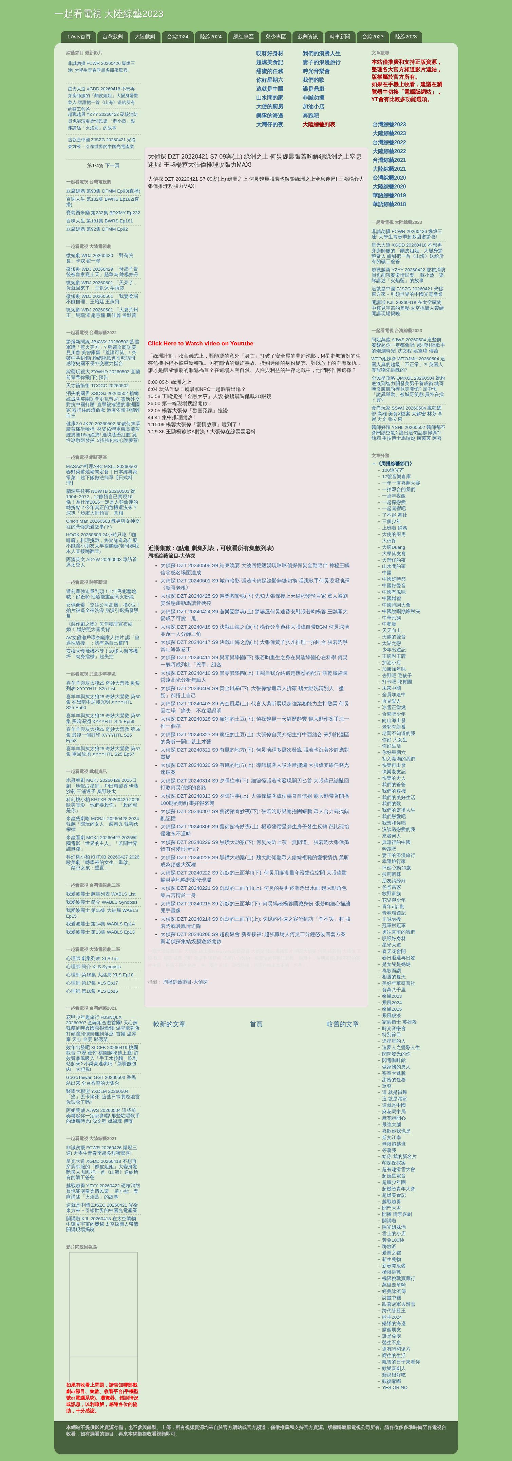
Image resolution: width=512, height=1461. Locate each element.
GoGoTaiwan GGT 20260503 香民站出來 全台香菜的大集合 (101, 1080)
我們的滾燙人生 (322, 53)
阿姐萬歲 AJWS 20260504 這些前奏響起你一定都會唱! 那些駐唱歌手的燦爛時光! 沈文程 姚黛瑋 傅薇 (103, 1116)
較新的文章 (169, 1024)
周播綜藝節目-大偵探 (185, 982)
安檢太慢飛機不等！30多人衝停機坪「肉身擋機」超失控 (102, 654)
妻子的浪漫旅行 (322, 62)
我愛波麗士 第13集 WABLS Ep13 (100, 932)
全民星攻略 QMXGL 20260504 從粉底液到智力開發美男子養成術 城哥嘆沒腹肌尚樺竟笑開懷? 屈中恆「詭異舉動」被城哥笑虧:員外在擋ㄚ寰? (408, 389)
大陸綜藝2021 (389, 169)
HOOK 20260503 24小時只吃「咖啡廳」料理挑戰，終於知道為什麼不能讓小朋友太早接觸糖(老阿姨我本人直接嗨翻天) (102, 543)
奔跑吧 (311, 116)
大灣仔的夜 (269, 124)
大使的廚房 (269, 106)
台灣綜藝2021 (389, 160)
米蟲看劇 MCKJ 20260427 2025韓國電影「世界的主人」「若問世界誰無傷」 (101, 843)
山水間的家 (269, 98)
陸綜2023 (406, 36)
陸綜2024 (211, 36)
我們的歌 (313, 80)
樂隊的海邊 (269, 116)
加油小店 (313, 106)
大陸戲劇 (145, 36)
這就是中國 (269, 89)
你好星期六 (269, 80)
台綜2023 (372, 36)
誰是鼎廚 (313, 89)
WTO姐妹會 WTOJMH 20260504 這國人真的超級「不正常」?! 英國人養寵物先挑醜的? (408, 364)
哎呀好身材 (269, 53)
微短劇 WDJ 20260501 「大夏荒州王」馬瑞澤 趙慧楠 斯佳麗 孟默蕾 (102, 312)
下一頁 (112, 165)
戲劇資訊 (308, 36)
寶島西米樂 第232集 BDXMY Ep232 (103, 212)
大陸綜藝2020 (389, 187)
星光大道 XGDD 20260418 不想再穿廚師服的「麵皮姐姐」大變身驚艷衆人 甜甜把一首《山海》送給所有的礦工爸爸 (102, 1169)
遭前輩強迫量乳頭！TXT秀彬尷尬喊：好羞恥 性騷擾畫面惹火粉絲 (101, 594)
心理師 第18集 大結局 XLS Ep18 (100, 974)
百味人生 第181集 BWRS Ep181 (99, 220)
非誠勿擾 (313, 98)
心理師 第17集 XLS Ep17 (92, 983)
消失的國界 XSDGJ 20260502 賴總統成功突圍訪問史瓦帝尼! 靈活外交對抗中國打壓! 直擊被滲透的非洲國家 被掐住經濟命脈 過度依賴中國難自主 (103, 404)
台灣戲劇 (112, 36)
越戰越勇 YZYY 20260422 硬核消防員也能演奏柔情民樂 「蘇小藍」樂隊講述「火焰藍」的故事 (103, 1191)
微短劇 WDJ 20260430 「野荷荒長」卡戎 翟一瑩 (100, 258)
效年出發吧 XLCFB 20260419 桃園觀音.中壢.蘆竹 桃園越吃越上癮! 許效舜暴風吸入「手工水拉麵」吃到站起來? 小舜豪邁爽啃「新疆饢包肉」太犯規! (102, 1058)
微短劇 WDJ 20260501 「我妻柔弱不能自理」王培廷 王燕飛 (102, 299)
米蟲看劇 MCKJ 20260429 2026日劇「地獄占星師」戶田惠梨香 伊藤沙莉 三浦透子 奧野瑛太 (102, 786)
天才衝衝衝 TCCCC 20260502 (97, 385)
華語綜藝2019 (389, 195)
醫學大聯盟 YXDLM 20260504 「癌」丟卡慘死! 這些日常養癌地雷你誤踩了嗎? (103, 1097)
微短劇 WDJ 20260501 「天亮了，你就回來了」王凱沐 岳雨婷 (102, 285)
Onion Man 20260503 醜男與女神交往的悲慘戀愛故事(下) (103, 524)
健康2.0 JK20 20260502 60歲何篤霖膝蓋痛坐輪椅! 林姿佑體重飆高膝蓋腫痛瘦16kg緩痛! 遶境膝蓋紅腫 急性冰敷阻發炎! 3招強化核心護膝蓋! (103, 432)
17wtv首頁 (79, 36)
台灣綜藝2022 (389, 142)
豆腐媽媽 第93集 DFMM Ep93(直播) (103, 191)
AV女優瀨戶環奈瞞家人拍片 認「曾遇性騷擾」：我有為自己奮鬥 (103, 640)
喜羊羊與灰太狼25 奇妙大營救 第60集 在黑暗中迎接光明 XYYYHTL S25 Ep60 (103, 702)
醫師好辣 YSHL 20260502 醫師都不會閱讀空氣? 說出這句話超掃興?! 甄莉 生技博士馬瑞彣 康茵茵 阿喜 (408, 433)
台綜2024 (177, 36)
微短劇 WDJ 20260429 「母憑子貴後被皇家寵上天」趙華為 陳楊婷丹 (102, 272)
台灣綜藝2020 (389, 178)
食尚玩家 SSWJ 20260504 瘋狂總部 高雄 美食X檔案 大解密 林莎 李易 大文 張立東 (407, 413)
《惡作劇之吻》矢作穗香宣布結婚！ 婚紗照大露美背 (99, 626)
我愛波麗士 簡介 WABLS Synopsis (102, 902)
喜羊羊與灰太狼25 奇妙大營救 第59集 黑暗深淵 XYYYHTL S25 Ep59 (103, 718)
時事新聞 (340, 36)
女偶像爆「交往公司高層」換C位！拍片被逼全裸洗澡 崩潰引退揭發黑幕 (103, 610)
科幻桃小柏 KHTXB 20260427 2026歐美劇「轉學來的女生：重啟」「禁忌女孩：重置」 (102, 862)
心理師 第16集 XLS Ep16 (92, 991)
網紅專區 (243, 36)
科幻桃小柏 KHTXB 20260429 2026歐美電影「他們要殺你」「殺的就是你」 (102, 805)
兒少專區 (276, 36)
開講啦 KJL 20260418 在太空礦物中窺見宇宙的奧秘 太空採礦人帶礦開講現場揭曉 (102, 1224)
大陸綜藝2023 (389, 133)
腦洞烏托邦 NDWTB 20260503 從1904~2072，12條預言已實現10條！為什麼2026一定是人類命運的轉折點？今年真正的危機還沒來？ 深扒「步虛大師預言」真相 (102, 502)
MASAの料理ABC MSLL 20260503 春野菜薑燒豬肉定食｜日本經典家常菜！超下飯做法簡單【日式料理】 (101, 475)
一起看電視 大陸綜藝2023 (109, 13)
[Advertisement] (203, 91)
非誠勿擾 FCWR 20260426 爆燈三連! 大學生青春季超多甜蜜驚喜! (101, 1150)
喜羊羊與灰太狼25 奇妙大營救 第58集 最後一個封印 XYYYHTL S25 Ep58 (103, 735)
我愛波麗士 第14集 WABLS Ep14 (100, 923)
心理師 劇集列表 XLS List (92, 958)
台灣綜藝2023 (389, 124)
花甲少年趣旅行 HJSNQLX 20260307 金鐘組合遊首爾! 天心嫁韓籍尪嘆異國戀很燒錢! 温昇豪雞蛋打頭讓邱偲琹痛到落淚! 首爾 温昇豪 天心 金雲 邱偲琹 (103, 1028)
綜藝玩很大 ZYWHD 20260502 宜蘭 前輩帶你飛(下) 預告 (103, 374)
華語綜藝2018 (389, 204)
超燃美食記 (269, 62)
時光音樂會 (316, 71)
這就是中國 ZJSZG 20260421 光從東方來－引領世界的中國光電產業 (102, 1208)
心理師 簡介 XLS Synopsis (93, 966)
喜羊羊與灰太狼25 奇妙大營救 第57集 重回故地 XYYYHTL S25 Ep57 (103, 751)
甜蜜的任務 (269, 71)
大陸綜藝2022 (389, 151)
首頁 (256, 1024)
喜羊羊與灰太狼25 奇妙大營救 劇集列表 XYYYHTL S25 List (103, 686)
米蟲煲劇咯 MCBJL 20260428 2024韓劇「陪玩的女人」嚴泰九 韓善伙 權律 (102, 824)
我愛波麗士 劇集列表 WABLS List (101, 894)
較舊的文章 (343, 1024)
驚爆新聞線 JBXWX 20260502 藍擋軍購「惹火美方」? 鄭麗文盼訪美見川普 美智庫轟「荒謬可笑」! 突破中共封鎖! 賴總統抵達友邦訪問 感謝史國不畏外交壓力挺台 (102, 352)
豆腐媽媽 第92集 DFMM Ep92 (97, 229)
